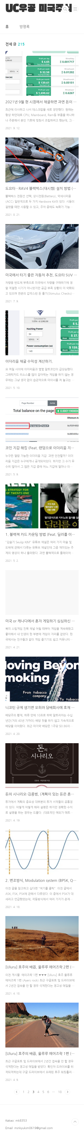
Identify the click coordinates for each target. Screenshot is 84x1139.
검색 (65, 9)
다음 (67, 1092)
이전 (16, 1092)
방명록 (24, 26)
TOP (75, 1121)
